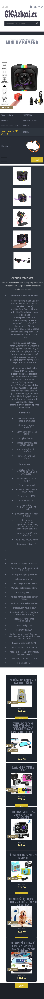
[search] (37, 23)
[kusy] (4, 159)
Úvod (11, 39)
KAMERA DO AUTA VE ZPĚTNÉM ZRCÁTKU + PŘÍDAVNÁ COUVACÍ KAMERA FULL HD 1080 (22, 727)
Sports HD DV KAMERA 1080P (23, 769)
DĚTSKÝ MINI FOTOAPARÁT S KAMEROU (23, 856)
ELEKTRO (18, 39)
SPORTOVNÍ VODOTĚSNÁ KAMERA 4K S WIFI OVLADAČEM (23, 814)
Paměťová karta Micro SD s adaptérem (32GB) (23, 681)
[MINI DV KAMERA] (22, 63)
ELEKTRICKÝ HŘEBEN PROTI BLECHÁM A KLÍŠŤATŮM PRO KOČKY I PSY (23, 902)
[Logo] (20, 14)
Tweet (37, 110)
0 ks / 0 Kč (38, 7)
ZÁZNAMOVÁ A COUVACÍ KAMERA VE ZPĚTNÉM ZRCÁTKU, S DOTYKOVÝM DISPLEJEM (22, 947)
